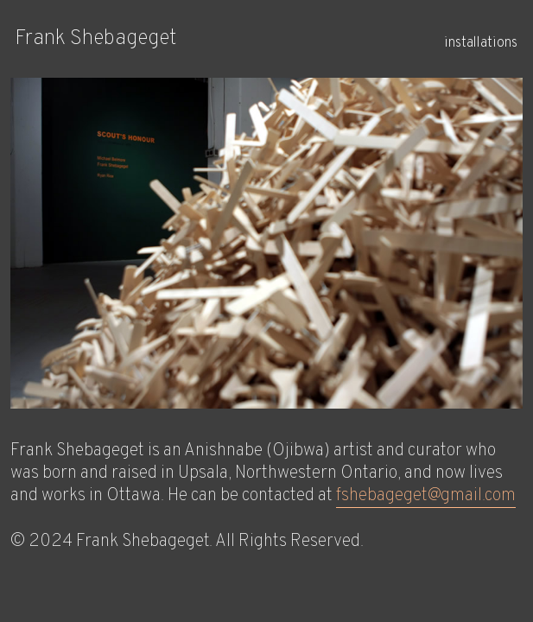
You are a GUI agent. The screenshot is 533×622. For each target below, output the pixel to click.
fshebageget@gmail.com (426, 496)
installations (480, 43)
